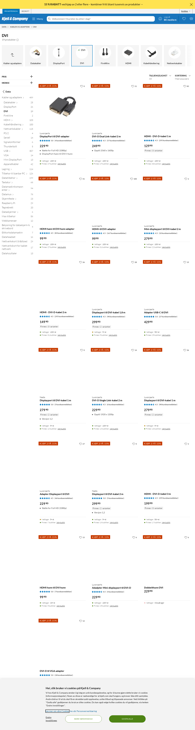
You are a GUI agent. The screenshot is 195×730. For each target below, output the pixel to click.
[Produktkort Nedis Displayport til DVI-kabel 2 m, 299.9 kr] (115, 464)
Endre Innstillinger (51, 719)
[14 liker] (134, 350)
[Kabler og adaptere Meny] (31, 26)
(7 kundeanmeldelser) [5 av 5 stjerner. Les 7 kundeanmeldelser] (63, 591)
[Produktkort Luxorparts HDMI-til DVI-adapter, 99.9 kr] (115, 199)
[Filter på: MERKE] (17, 83)
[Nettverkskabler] (174, 55)
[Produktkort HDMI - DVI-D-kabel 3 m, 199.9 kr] (167, 464)
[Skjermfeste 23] (17, 199)
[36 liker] (186, 350)
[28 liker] (134, 262)
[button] (17, 39)
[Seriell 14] (18, 138)
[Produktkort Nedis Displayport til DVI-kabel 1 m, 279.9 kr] (63, 370)
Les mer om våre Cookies (57, 711)
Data (6, 91)
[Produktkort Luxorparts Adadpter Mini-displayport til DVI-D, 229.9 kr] (115, 557)
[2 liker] (186, 179)
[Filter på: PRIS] (17, 77)
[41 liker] (82, 179)
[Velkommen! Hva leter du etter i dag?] (103, 19)
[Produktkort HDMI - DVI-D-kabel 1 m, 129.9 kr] (167, 106)
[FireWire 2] (18, 116)
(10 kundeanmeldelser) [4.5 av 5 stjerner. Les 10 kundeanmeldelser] (168, 233)
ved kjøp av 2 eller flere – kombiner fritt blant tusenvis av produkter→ (94, 4)
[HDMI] (128, 55)
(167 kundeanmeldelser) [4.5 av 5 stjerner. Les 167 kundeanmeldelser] (116, 233)
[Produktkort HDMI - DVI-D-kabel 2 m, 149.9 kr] (63, 282)
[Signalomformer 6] (18, 142)
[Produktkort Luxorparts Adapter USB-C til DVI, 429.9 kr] (167, 282)
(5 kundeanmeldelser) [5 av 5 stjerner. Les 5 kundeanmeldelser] (63, 404)
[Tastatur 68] (17, 183)
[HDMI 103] (18, 120)
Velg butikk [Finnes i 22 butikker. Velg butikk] (166, 247)
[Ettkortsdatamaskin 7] (17, 233)
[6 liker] (134, 537)
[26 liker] (82, 262)
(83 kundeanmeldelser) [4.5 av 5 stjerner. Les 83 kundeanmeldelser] (64, 233)
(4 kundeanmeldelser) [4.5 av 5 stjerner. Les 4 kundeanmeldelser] (115, 592)
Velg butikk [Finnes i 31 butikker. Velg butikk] (114, 247)
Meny (37, 19)
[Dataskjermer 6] (17, 212)
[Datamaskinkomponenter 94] (17, 189)
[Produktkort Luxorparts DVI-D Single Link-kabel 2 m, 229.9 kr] (115, 370)
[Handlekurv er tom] (191, 18)
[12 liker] (82, 621)
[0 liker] (82, 86)
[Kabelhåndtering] (151, 55)
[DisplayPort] (58, 55)
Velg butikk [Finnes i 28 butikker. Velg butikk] (166, 335)
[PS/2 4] (18, 134)
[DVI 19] (18, 112)
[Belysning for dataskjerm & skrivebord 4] (17, 227)
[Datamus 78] (17, 195)
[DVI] (82, 55)
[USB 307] (18, 151)
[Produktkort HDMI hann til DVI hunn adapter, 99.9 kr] (63, 199)
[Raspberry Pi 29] (17, 204)
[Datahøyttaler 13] (17, 254)
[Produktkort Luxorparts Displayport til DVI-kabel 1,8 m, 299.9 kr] (115, 282)
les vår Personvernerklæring (83, 711)
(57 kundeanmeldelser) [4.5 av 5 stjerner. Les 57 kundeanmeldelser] (116, 140)
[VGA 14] (18, 156)
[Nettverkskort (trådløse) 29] (17, 242)
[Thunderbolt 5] (18, 147)
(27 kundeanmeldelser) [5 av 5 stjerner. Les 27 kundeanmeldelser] (168, 316)
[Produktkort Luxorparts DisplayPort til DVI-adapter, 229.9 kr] (63, 106)
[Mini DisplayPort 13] (18, 160)
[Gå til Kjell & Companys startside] (16, 19)
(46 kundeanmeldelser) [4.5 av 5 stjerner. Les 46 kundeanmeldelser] (64, 498)
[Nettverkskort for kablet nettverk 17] (17, 248)
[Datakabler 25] (18, 103)
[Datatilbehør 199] (17, 178)
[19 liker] (186, 262)
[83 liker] (186, 86)
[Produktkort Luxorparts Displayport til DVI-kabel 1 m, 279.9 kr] (167, 370)
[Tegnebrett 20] (17, 208)
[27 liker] (82, 444)
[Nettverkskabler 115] (18, 129)
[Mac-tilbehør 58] (17, 217)
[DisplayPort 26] (18, 107)
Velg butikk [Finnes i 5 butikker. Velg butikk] (60, 606)
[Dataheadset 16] (17, 237)
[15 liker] (82, 537)
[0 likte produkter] (184, 18)
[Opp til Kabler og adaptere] (12, 55)
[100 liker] (133, 179)
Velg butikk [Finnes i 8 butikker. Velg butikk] (113, 335)
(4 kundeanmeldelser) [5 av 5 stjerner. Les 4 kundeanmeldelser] (63, 140)
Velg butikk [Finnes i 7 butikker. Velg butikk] (60, 522)
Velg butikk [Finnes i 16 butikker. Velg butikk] (61, 429)
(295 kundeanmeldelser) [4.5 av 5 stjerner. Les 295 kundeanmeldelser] (168, 140)
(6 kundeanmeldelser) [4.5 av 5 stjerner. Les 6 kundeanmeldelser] (115, 404)
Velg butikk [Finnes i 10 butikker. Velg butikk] (166, 429)
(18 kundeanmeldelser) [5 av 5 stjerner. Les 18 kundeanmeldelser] (64, 675)
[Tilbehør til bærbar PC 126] (17, 174)
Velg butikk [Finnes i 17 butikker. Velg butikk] (166, 522)
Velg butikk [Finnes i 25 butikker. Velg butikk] (114, 606)
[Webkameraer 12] (17, 221)
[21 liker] (134, 86)
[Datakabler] (35, 55)
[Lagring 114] (17, 170)
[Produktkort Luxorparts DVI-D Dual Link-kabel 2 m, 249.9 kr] (115, 106)
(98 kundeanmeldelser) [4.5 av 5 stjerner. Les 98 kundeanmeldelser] (116, 316)
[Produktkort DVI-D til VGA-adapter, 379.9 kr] (63, 641)
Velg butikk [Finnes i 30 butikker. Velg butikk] (166, 164)
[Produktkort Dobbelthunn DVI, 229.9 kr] (167, 557)
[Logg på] (167, 18)
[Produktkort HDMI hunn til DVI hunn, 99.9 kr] (63, 557)
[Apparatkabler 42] (18, 164)
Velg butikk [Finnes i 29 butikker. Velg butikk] (61, 164)
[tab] (11, 11)
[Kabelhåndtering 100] (18, 125)
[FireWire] (105, 55)
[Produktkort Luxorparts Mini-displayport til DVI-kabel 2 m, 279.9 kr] (167, 199)
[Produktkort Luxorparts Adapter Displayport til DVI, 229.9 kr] (63, 464)
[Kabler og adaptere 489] (17, 98)
